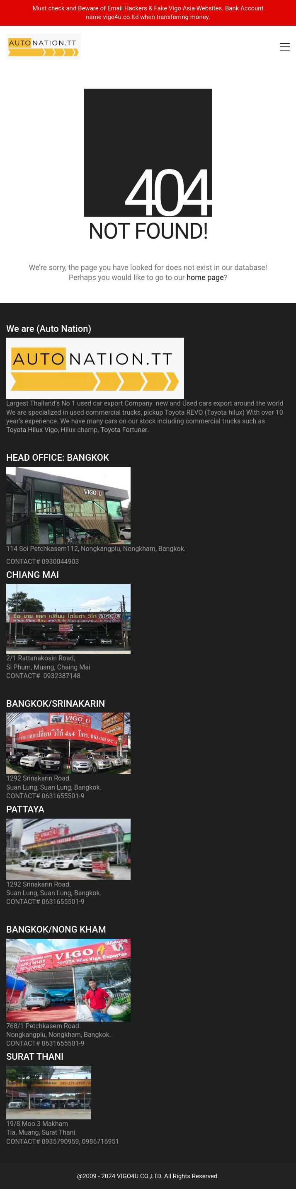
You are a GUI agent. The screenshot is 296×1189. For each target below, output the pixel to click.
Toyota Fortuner (123, 430)
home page (205, 277)
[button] (285, 47)
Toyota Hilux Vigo (32, 430)
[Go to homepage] (43, 47)
